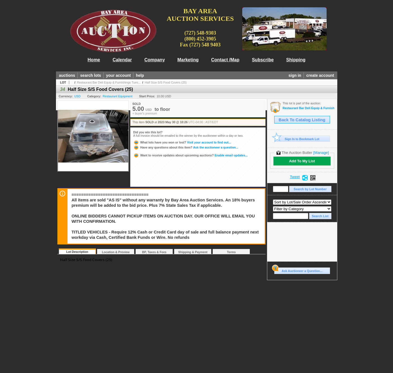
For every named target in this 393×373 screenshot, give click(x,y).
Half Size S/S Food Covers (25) (166, 82)
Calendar (122, 59)
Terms (231, 252)
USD (77, 96)
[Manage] (321, 152)
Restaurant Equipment (118, 96)
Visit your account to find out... (182, 142)
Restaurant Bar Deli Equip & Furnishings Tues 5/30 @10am (308, 108)
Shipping (295, 59)
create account (320, 75)
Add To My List (302, 161)
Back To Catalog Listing (302, 120)
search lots (90, 75)
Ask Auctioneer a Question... (298, 270)
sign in (295, 75)
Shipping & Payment (193, 252)
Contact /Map (225, 59)
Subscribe (262, 59)
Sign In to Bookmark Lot (297, 139)
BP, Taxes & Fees (154, 252)
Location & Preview (115, 252)
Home (93, 59)
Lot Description (77, 251)
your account (118, 75)
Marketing (188, 59)
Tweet (295, 177)
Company (154, 59)
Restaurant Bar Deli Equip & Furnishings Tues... (109, 82)
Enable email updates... (190, 155)
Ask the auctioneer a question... (185, 147)
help (140, 75)
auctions (67, 75)
